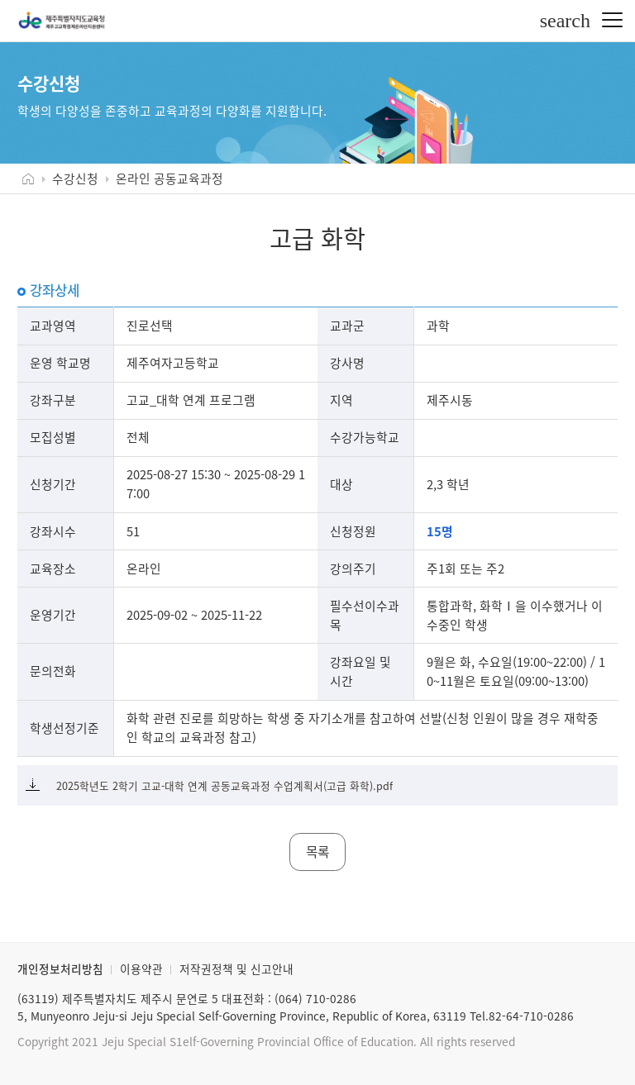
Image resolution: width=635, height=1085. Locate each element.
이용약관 (141, 968)
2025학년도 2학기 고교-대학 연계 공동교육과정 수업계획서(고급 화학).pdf (224, 785)
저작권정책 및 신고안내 (236, 968)
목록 (317, 851)
